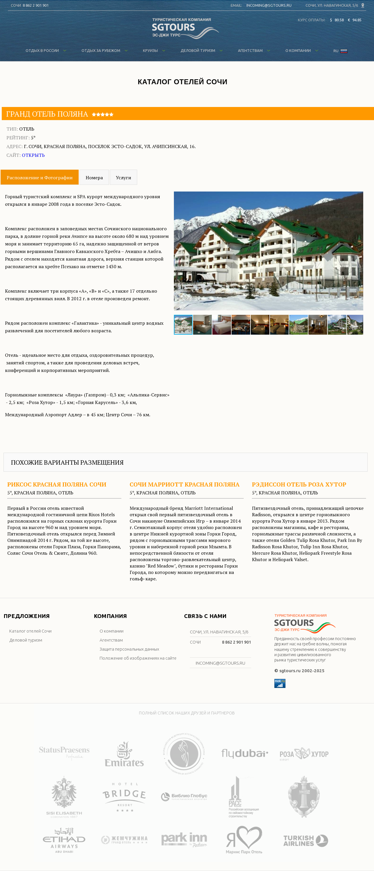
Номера (94, 177)
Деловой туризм (202, 50)
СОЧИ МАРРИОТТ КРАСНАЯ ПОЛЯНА (185, 484)
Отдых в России (46, 50)
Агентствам (254, 50)
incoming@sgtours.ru (269, 5)
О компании (301, 50)
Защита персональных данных (129, 649)
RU (340, 51)
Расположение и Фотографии (40, 177)
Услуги (123, 177)
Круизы (154, 50)
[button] (358, 251)
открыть (33, 155)
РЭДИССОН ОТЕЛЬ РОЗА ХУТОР (299, 484)
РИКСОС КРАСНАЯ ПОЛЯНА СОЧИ (56, 484)
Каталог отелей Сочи (30, 630)
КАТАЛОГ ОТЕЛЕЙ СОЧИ (182, 82)
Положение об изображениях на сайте (138, 658)
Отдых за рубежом (105, 50)
